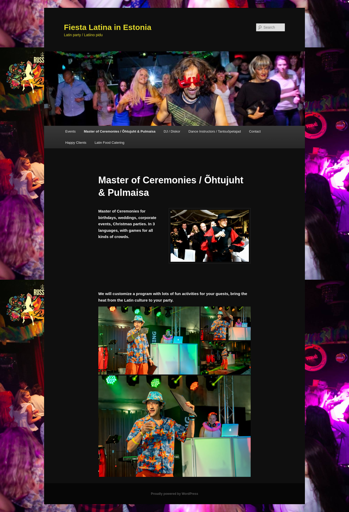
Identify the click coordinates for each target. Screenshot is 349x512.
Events (70, 131)
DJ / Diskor (172, 131)
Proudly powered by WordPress (174, 494)
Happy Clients (75, 143)
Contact (255, 131)
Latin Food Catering (109, 143)
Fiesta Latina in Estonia (107, 27)
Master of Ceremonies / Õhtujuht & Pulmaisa (119, 131)
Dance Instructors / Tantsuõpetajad (215, 131)
